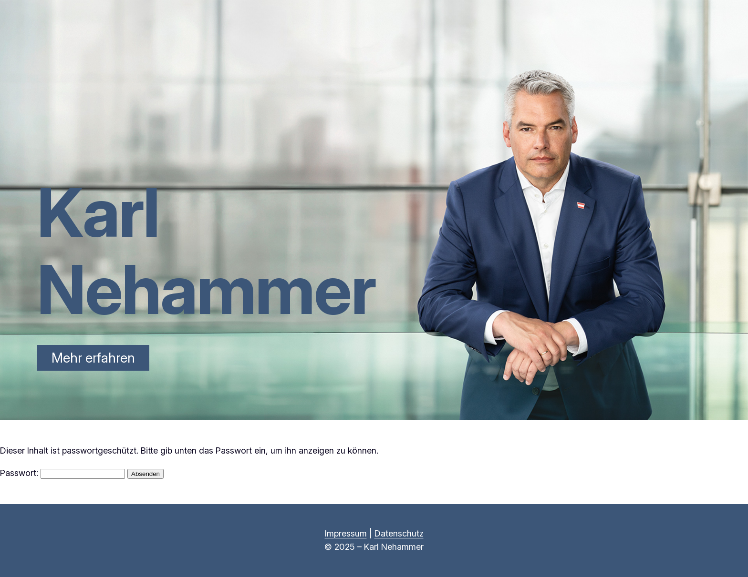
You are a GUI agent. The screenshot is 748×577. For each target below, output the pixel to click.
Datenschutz (399, 533)
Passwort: (62, 473)
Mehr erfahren (93, 358)
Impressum (346, 533)
